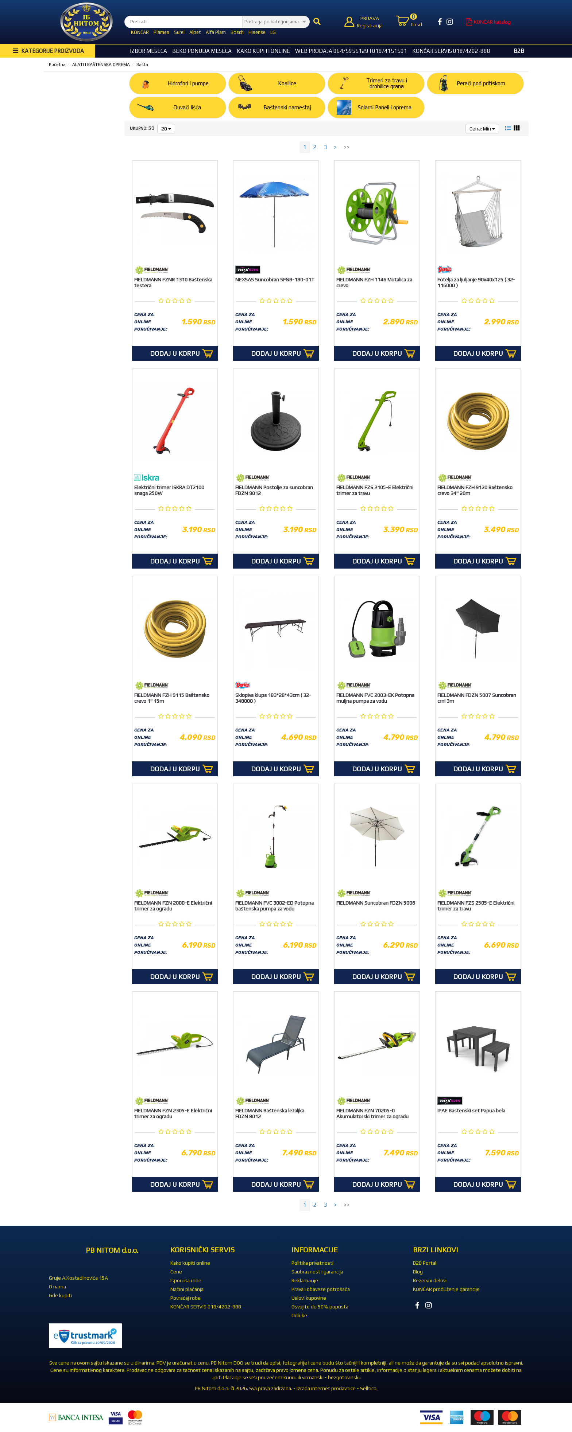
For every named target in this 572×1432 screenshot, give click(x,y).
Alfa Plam (216, 32)
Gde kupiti (60, 1295)
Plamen (161, 32)
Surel (179, 32)
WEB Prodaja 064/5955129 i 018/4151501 (351, 51)
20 (166, 129)
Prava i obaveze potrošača (320, 1289)
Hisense (257, 32)
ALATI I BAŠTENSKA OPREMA (101, 64)
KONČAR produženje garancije (446, 1289)
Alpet (195, 32)
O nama (57, 1286)
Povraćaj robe (185, 1298)
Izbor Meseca (148, 51)
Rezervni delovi (430, 1280)
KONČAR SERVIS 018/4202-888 (451, 51)
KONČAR (140, 32)
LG (273, 32)
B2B (519, 50)
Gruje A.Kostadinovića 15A (78, 1278)
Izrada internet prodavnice (326, 1388)
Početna (57, 64)
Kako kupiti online (263, 51)
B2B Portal (424, 1263)
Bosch (237, 32)
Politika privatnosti (312, 1263)
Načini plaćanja (187, 1289)
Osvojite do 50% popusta (319, 1307)
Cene (176, 1272)
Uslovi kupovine (308, 1298)
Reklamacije (304, 1280)
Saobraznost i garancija (317, 1272)
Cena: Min (482, 129)
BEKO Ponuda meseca (202, 51)
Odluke (299, 1315)
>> (346, 147)
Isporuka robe (185, 1280)
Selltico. (369, 1388)
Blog (418, 1272)
